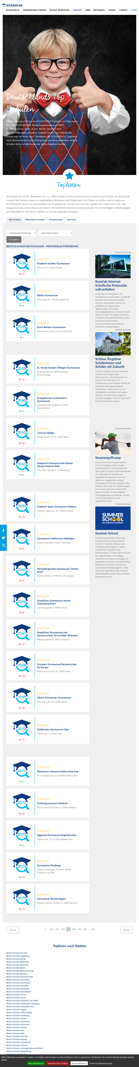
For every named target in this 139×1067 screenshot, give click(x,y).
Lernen (123, 10)
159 (68, 929)
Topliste (77, 10)
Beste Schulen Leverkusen (18, 1042)
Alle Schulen (15, 219)
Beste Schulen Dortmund (18, 982)
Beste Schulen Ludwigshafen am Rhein (24, 1048)
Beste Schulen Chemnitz (17, 979)
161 (79, 929)
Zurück (12, 930)
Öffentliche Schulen (35, 219)
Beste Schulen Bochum (17, 964)
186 (93, 929)
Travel (112, 10)
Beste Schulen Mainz (16, 1054)
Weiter (126, 930)
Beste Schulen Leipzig (16, 1039)
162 (85, 929)
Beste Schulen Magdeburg (18, 1051)
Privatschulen (56, 219)
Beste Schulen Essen (16, 997)
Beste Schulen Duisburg (17, 988)
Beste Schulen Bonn (15, 967)
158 (63, 929)
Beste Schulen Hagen (16, 1009)
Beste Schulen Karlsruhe (18, 1024)
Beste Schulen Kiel (15, 1030)
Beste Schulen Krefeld (16, 1036)
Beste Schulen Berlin (16, 958)
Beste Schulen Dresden (17, 985)
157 (57, 929)
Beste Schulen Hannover (18, 1021)
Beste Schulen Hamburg (17, 1015)
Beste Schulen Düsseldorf (18, 991)
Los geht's (13, 239)
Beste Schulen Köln (15, 1033)
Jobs (87, 10)
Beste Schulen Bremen (17, 973)
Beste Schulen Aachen (16, 952)
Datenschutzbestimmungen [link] (100, 1063)
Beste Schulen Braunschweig (20, 970)
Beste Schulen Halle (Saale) (19, 1012)
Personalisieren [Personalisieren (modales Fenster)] (79, 1063)
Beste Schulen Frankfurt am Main (22, 1000)
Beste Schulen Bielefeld (17, 961)
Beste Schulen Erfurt (16, 994)
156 (51, 929)
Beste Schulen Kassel (16, 1027)
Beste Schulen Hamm (16, 1018)
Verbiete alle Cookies (58, 1063)
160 (74, 929)
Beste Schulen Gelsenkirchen (20, 1006)
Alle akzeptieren (36, 1063)
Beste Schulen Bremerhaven (19, 976)
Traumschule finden (34, 10)
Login (134, 10)
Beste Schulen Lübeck (16, 1045)
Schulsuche (12, 10)
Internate (99, 10)
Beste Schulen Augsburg (17, 955)
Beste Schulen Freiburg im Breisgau (23, 1003)
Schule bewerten (59, 10)
